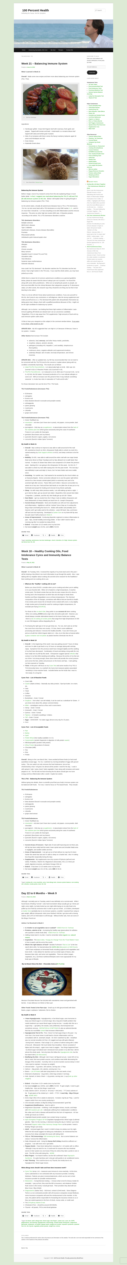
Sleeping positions (94, 175)
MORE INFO (33, 1095)
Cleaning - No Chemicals (96, 138)
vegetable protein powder (41, 1226)
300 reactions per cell (35, 1110)
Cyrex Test (28, 1171)
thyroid (31, 1226)
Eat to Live (66, 944)
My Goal (53, 50)
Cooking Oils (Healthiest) (96, 148)
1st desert (28, 1220)
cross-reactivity (37, 882)
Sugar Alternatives (94, 177)
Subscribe (92, 72)
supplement (48, 427)
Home (23, 50)
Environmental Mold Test (96, 86)
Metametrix (29, 1181)
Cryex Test (52, 665)
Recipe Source (39, 182)
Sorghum (28, 700)
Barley (27, 733)
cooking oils (29, 882)
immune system (72, 540)
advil (33, 1220)
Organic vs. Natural (94, 119)
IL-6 (70, 208)
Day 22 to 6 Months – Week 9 (39, 893)
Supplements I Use (94, 127)
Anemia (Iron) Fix (93, 109)
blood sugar (46, 1220)
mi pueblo (38, 1224)
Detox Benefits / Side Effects (97, 111)
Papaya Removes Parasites (96, 171)
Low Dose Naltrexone (95, 117)
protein (59, 1224)
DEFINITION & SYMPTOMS (48, 1028)
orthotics (72, 653)
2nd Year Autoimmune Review (96, 215)
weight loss (52, 1226)
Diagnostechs (29, 1190)
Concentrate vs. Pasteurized (97, 146)
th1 (31, 542)
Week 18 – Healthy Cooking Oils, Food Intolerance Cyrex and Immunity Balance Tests (46, 555)
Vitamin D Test (93, 98)
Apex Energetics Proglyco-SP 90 (36, 1119)
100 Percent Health (35, 10)
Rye (26, 730)
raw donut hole (25, 542)
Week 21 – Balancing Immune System (44, 63)
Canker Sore (57, 512)
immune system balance (64, 882)
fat (69, 1220)
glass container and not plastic (36, 635)
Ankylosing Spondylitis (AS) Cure (37, 50)
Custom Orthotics (94, 150)
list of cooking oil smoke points (41, 619)
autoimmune (35, 540)
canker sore (61, 1220)
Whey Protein (29, 745)
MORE (52, 1153)
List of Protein (35, 1071)
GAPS (72, 1220)
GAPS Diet (92, 157)
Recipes (61, 50)
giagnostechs (25, 1222)
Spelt (27, 735)
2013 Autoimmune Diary (94, 246)
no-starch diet (40, 611)
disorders (59, 540)
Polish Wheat (29, 738)
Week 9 (49, 515)
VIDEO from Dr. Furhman (65, 928)
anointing (28, 540)
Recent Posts (93, 181)
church (53, 540)
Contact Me (69, 50)
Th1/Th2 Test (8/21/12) (32, 372)
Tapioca (27, 715)
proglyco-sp (53, 1224)
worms (58, 1226)
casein (66, 740)
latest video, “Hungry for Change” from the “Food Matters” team (58, 940)
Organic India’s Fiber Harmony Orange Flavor (47, 1124)
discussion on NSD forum (68, 947)
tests (39, 884)
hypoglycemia (42, 1222)
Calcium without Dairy (95, 136)
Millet (27, 705)
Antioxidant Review (94, 107)
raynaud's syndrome (68, 1224)
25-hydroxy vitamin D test (36, 1202)
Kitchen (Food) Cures (95, 163)
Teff (26, 717)
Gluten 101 (92, 113)
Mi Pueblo (60, 964)
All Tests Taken (93, 84)
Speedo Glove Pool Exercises (97, 125)
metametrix (31, 1224)
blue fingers (53, 1220)
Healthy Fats (92, 159)
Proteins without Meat (95, 173)
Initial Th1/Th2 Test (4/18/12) (34, 367)
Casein (27, 683)
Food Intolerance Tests (95, 88)
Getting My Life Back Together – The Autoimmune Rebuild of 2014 (96, 186)
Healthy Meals (93, 161)
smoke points (34, 884)
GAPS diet (55, 947)
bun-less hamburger (45, 540)
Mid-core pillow (93, 169)
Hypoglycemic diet (66, 1052)
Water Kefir (92, 128)
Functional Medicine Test (96, 90)
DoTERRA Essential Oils (95, 152)
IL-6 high (64, 540)
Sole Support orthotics (45, 452)
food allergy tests (51, 882)
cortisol (42, 1030)
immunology (49, 1222)
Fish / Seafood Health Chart (96, 153)
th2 (34, 542)
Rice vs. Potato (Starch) (95, 121)
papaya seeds (45, 1224)
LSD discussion (41, 1054)
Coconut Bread (93, 140)
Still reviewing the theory (52, 1136)
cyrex (44, 882)
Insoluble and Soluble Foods (97, 115)
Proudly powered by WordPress (74, 1258)
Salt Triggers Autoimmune (96, 123)
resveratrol (28, 422)
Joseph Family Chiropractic (62, 1222)
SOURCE (42, 606)
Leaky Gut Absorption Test (96, 96)
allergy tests (38, 1220)
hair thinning (33, 1222)
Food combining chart (95, 155)
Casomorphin (29, 740)
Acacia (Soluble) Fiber (95, 105)
